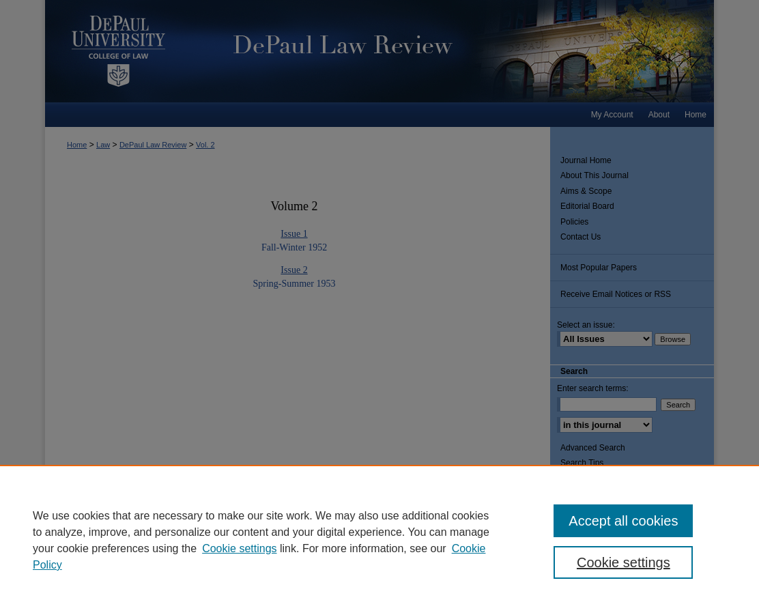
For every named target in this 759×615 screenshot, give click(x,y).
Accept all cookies (623, 520)
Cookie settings (239, 548)
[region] (379, 540)
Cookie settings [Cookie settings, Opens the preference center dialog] (623, 562)
